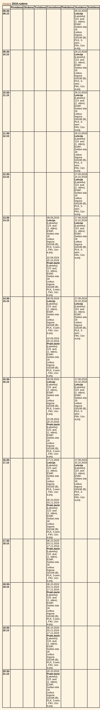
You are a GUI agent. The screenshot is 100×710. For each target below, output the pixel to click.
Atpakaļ (6, 3)
